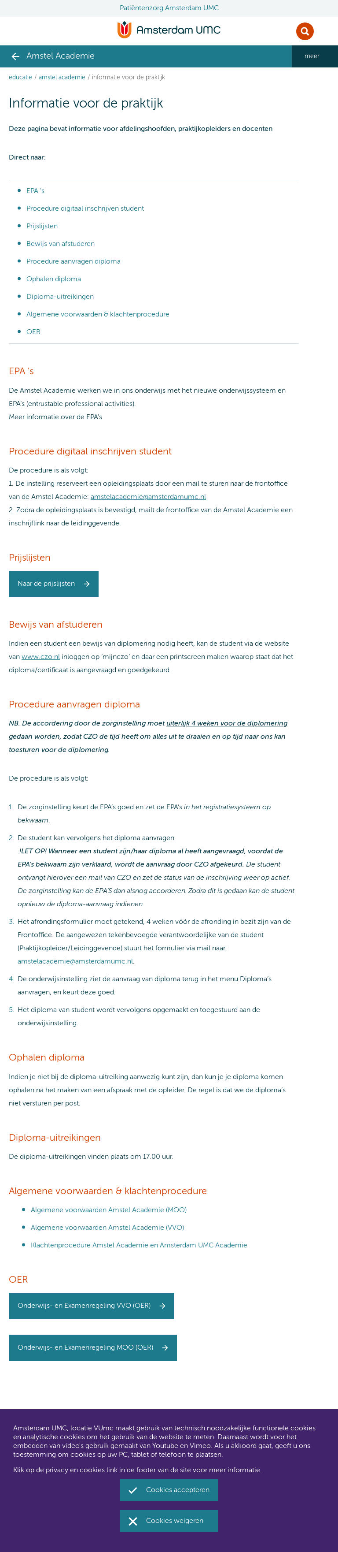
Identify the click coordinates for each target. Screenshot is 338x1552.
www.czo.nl (41, 657)
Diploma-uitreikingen (60, 297)
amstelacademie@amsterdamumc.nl (148, 497)
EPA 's (35, 191)
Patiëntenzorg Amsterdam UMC (169, 8)
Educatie (20, 77)
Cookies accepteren (177, 1490)
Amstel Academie (62, 77)
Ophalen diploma (53, 279)
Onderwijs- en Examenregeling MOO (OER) (85, 1347)
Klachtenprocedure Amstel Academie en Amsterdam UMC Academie (139, 1245)
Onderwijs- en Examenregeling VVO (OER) (84, 1306)
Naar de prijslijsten (46, 584)
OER (33, 332)
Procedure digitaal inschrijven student (85, 208)
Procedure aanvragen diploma (73, 261)
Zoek (305, 31)
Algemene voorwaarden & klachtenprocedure (97, 314)
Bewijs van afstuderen (60, 244)
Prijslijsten (42, 226)
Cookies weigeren (174, 1521)
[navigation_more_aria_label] (315, 56)
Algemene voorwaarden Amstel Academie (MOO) (109, 1210)
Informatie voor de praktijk (128, 77)
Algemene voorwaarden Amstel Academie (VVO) (107, 1228)
